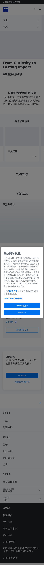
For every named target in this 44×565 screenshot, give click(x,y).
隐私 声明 (13, 291)
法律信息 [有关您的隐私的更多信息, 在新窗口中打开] (18, 298)
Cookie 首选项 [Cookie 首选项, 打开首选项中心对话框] (22, 305)
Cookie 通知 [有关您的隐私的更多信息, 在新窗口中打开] (9, 298)
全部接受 (22, 312)
